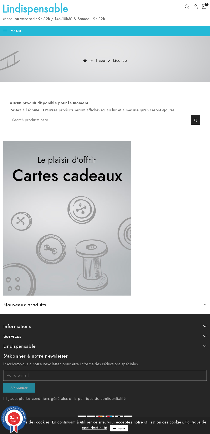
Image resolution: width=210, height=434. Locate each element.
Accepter (119, 428)
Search (195, 120)
